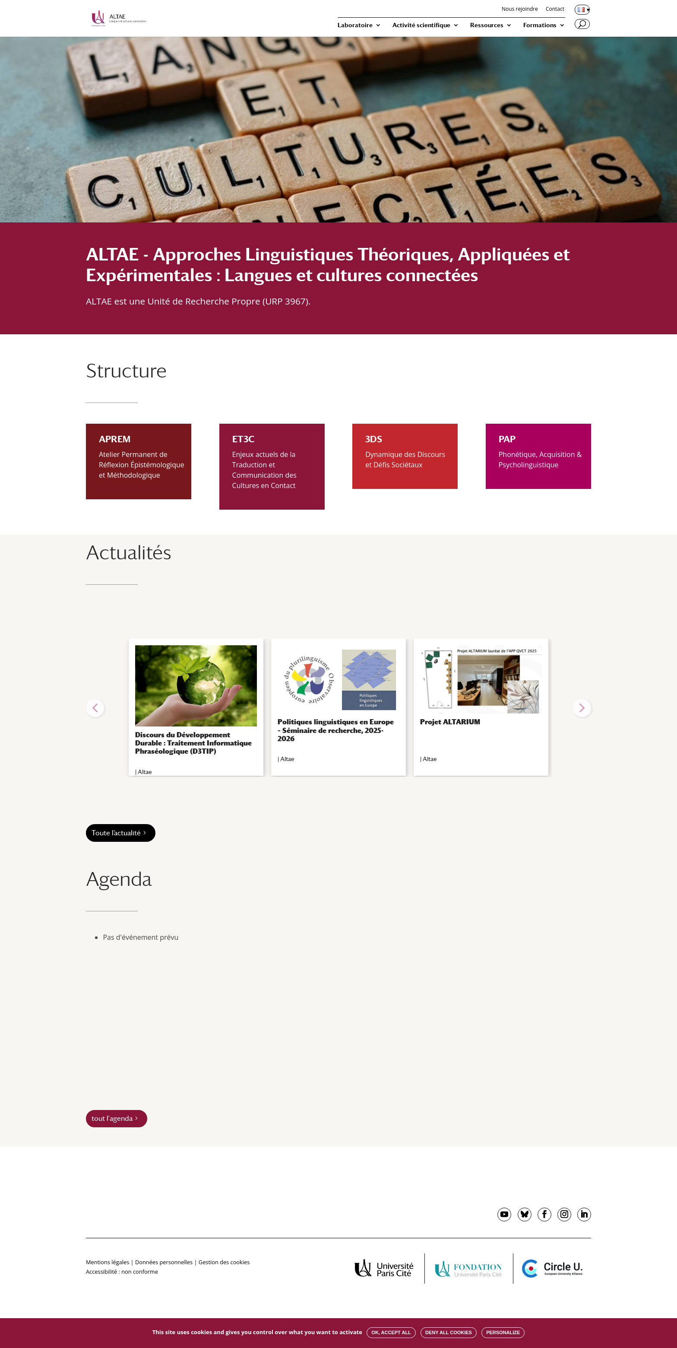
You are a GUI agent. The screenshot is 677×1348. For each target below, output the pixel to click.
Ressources (486, 25)
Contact (555, 9)
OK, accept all (391, 1332)
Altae (145, 771)
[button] (95, 708)
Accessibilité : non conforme (122, 1271)
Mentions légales (107, 1262)
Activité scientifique (421, 25)
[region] (338, 708)
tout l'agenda (112, 1118)
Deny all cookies (448, 1332)
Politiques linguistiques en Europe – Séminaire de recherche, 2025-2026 (336, 730)
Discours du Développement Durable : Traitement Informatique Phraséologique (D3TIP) (193, 743)
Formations (540, 25)
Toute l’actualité (116, 833)
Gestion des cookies (224, 1262)
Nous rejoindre (520, 9)
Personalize (503, 1332)
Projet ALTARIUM (450, 722)
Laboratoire (355, 25)
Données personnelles (164, 1262)
